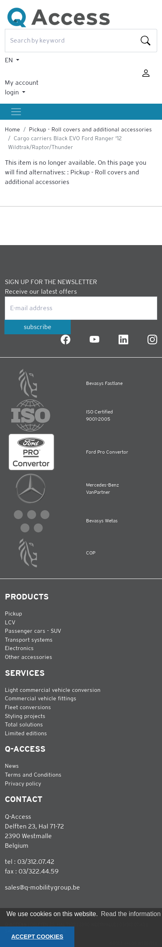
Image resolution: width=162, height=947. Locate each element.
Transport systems (29, 639)
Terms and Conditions (33, 774)
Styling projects (25, 716)
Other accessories (28, 657)
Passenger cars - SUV (33, 631)
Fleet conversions (28, 707)
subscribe (37, 327)
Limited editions (26, 733)
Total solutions (24, 724)
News (12, 766)
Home (12, 129)
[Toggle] (16, 112)
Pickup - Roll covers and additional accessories (90, 129)
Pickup (13, 613)
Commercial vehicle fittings (40, 698)
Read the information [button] (131, 913)
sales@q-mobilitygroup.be (42, 887)
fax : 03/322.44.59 (32, 871)
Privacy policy (23, 783)
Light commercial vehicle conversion (52, 690)
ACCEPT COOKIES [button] (37, 936)
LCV (10, 622)
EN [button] (9, 60)
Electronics (19, 648)
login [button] (13, 92)
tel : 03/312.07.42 (29, 861)
